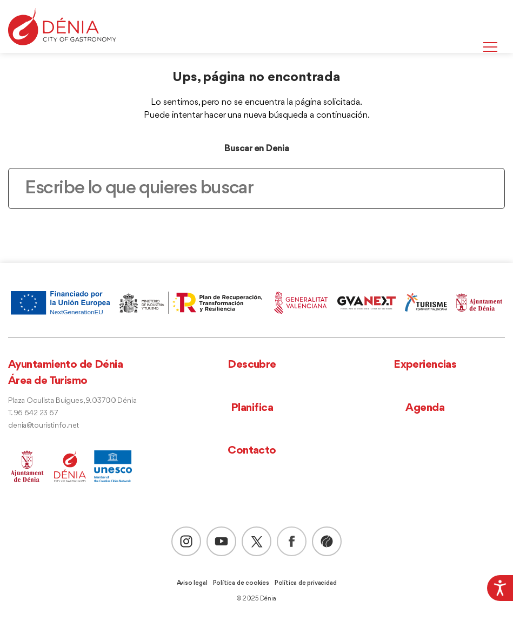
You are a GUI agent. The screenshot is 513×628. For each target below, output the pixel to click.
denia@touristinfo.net (43, 425)
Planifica (252, 408)
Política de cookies (241, 583)
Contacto (252, 450)
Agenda (424, 408)
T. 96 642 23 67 (33, 413)
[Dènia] (62, 26)
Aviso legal (192, 583)
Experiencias (425, 364)
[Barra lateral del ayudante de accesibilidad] (500, 588)
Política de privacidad (306, 583)
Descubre (252, 364)
